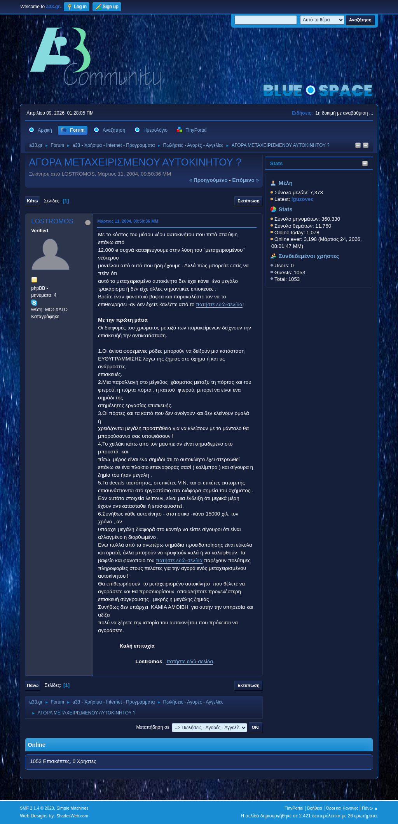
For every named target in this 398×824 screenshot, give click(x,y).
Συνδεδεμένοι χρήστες (309, 256)
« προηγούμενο (208, 180)
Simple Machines (73, 808)
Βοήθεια (314, 808)
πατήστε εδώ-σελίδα (219, 304)
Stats (276, 163)
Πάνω (32, 685)
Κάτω (32, 201)
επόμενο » (245, 180)
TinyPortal (294, 808)
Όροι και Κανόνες (342, 808)
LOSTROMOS (52, 221)
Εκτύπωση (248, 201)
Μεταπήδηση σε (152, 727)
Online (36, 745)
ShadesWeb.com (72, 816)
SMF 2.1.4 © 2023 (37, 808)
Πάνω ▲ (370, 808)
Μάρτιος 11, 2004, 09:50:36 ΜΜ (127, 221)
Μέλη (286, 183)
